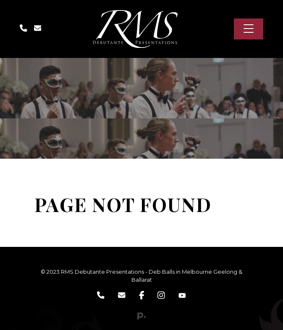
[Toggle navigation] (256, 29)
